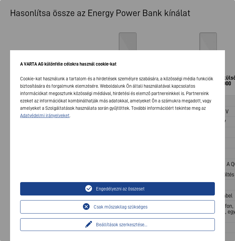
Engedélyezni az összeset (120, 188)
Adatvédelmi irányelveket (44, 115)
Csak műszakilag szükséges (120, 207)
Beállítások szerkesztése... (121, 224)
